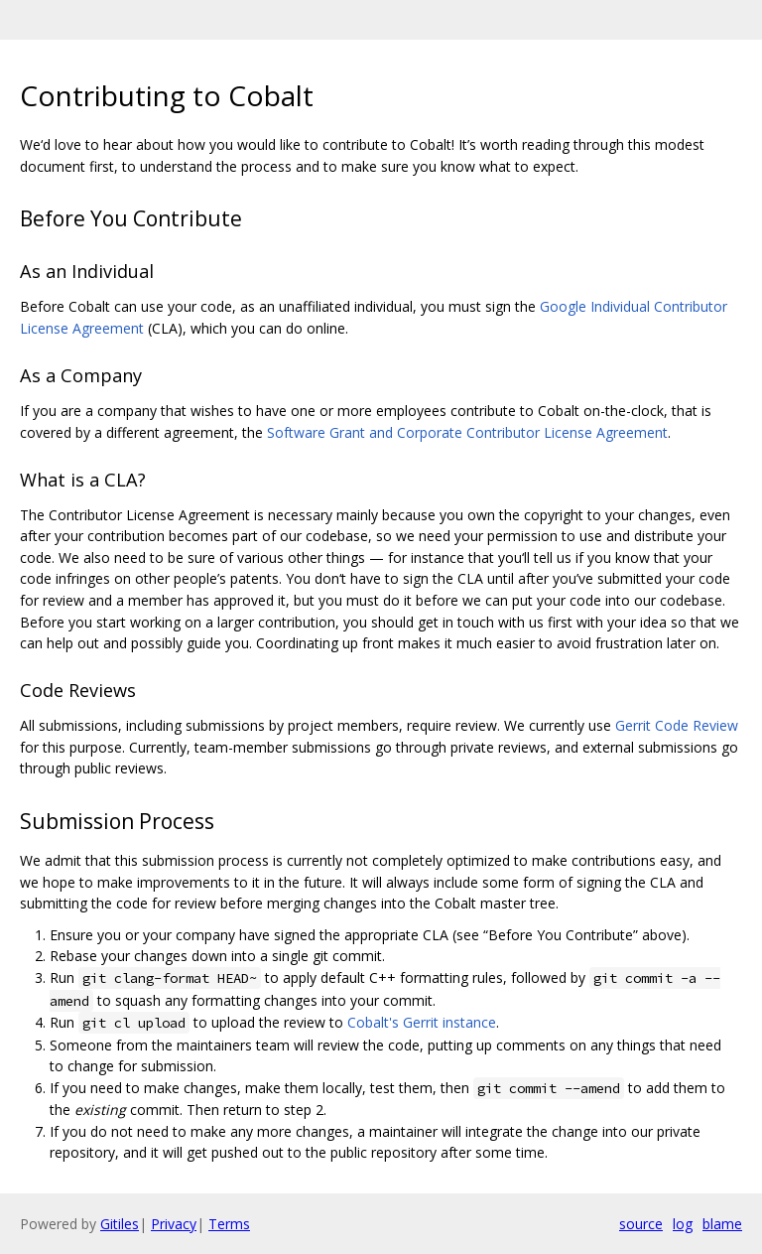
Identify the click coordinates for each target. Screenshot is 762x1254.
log (683, 1223)
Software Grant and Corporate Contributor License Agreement (467, 432)
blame (722, 1223)
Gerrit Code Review (676, 725)
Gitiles (119, 1223)
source (641, 1223)
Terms (229, 1223)
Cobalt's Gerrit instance (421, 1022)
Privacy (173, 1223)
